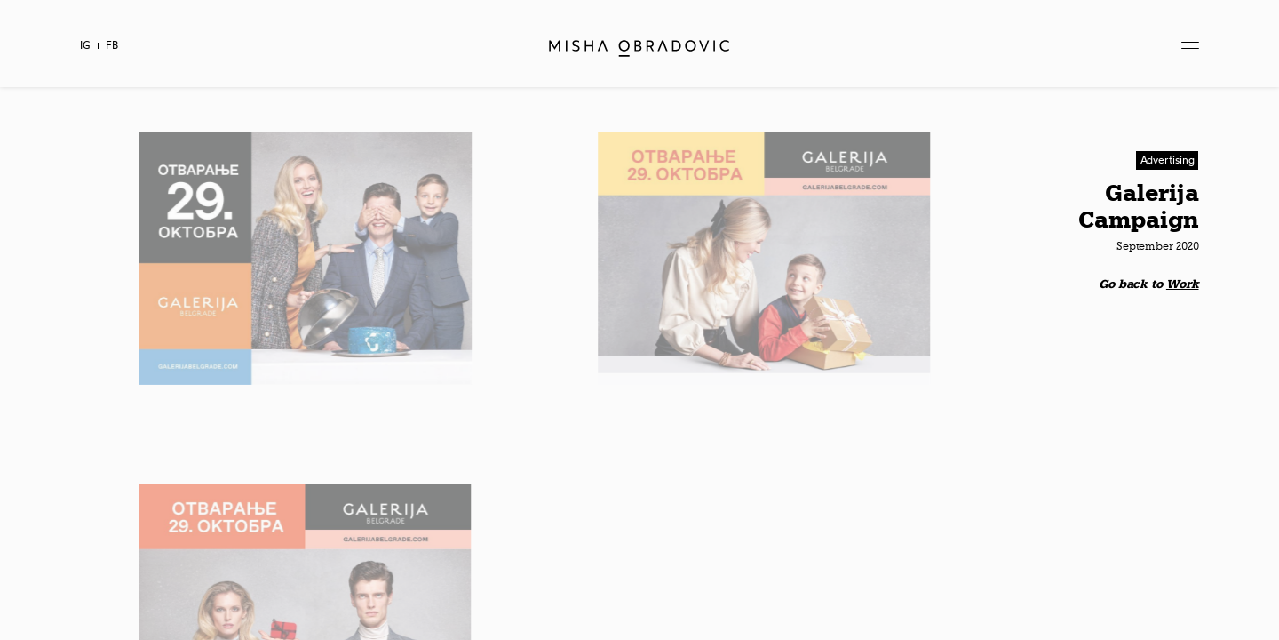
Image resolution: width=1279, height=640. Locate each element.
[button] (1167, 160)
